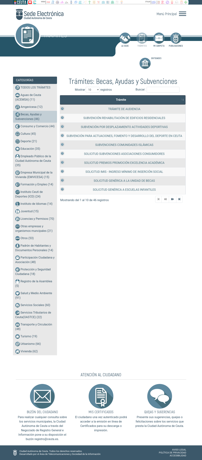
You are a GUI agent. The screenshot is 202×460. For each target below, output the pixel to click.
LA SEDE (125, 40)
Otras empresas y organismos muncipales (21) (34, 228)
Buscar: (158, 90)
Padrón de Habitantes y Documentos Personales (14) (34, 248)
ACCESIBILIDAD (178, 455)
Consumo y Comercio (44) (35, 126)
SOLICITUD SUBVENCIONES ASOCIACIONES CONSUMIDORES (110, 159)
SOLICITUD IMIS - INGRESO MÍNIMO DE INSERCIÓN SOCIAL (110, 177)
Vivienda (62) (26, 351)
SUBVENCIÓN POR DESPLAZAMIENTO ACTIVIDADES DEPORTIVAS (110, 127)
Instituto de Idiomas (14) (34, 204)
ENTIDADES (150, 63)
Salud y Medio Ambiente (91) (33, 295)
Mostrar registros (90, 90)
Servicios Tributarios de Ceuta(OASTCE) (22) (33, 314)
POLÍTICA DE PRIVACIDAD (172, 452)
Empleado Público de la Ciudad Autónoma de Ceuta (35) (33, 160)
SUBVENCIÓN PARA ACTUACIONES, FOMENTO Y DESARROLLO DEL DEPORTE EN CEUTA (110, 139)
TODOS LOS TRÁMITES (32, 87)
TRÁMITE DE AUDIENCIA (110, 109)
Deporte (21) (26, 141)
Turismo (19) (26, 336)
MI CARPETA (159, 40)
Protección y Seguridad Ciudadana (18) (33, 271)
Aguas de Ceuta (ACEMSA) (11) (28, 97)
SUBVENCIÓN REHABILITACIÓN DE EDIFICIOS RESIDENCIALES (110, 118)
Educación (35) (27, 149)
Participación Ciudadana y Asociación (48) (34, 259)
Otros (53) (24, 238)
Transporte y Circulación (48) (33, 326)
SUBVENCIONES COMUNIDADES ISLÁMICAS (110, 150)
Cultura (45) (25, 134)
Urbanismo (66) (28, 344)
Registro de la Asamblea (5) (33, 283)
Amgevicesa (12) (29, 107)
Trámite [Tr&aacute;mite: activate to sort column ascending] (108, 99)
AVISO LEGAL (179, 449)
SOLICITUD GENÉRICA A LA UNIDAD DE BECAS (110, 186)
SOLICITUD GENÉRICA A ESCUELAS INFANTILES (110, 196)
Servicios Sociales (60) (32, 305)
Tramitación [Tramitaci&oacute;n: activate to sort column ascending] (171, 99)
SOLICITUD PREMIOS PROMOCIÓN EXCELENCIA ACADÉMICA (110, 168)
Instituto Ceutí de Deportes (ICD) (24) (29, 194)
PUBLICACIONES (176, 40)
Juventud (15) (27, 211)
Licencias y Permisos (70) (34, 219)
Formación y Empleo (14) (34, 184)
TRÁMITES (142, 40)
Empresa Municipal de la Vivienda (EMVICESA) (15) (33, 174)
